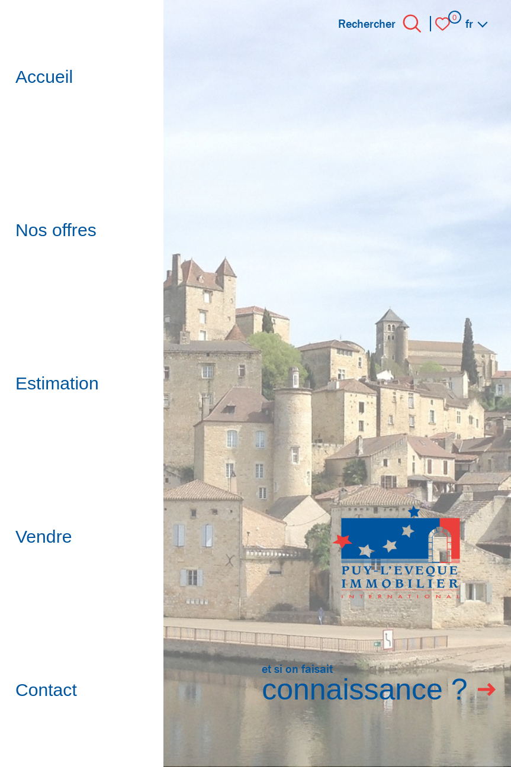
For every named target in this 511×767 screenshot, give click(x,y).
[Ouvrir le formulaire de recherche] (412, 24)
